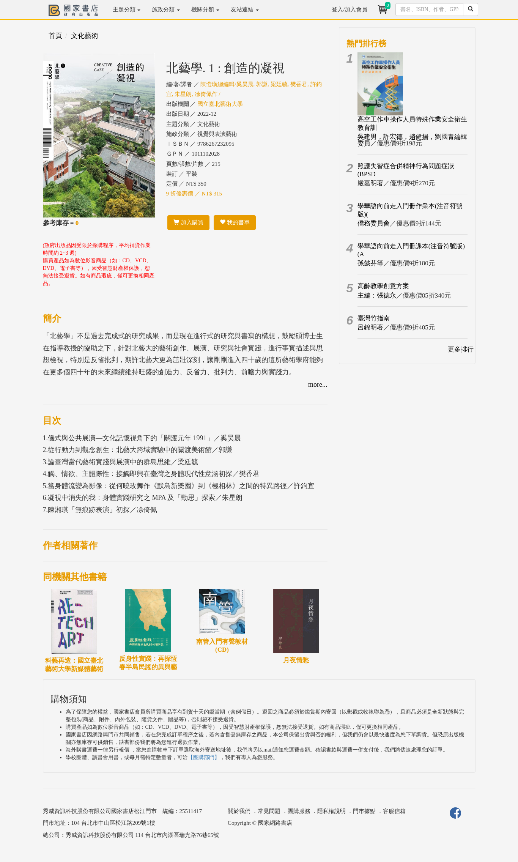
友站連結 (245, 9)
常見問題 (269, 811)
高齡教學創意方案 (383, 286)
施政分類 (166, 9)
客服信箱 (394, 811)
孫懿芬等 (370, 263)
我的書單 (235, 222)
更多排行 (461, 349)
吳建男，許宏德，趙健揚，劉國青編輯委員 (412, 140)
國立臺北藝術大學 (220, 104)
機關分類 (205, 9)
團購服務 (299, 811)
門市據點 (364, 811)
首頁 (55, 35)
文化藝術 (84, 35)
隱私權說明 (331, 811)
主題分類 (127, 9)
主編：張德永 (376, 295)
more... (317, 384)
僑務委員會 (373, 223)
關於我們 (239, 811)
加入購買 (188, 222)
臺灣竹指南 (373, 318)
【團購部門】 (204, 757)
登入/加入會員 (349, 9)
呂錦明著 (370, 327)
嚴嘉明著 (370, 183)
